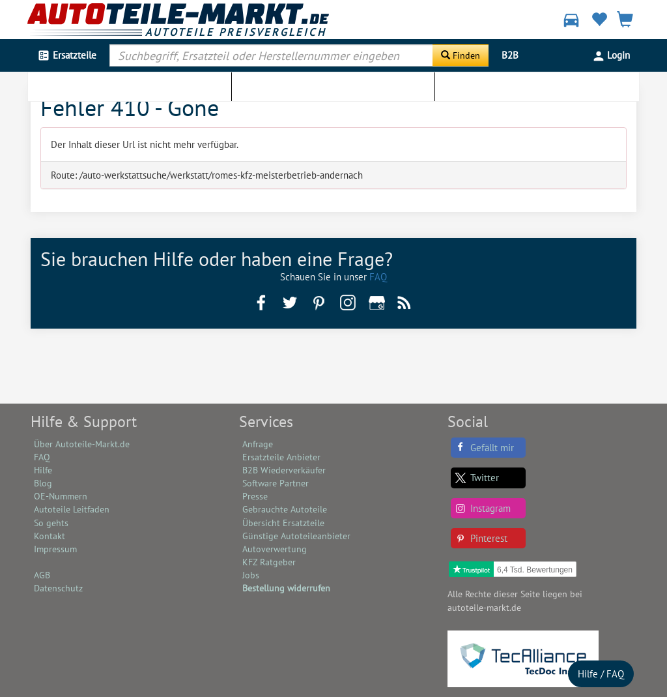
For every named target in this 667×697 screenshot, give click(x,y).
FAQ (378, 277)
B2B (510, 55)
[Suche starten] (461, 55)
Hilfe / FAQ (601, 674)
